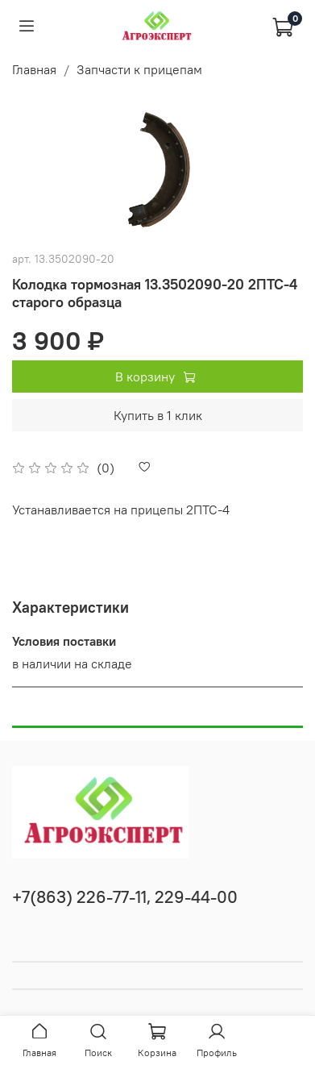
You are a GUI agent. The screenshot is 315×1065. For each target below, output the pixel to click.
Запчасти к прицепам (139, 69)
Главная (34, 69)
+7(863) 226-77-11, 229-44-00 (125, 897)
